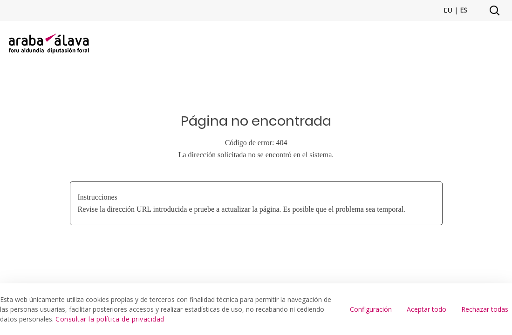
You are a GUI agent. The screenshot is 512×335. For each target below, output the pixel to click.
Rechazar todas (484, 309)
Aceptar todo (426, 309)
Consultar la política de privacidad (109, 319)
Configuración (371, 309)
